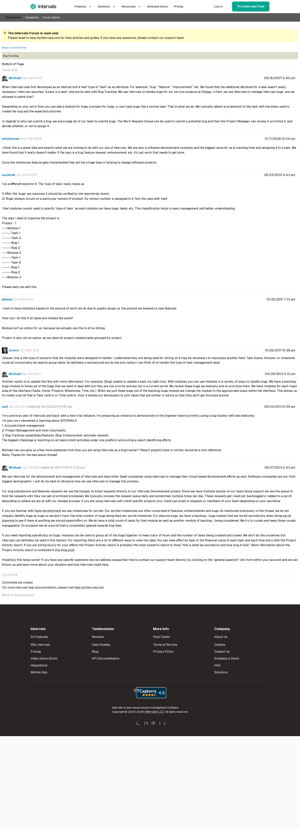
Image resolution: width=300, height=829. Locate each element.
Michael (15, 78)
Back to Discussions (18, 595)
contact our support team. (166, 38)
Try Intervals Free (250, 6)
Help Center (161, 637)
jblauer (7, 299)
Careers (219, 645)
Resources (131, 6)
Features (83, 6)
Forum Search (51, 17)
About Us (220, 637)
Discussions (13, 17)
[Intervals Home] (43, 6)
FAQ (217, 665)
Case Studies (101, 645)
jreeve (14, 350)
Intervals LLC (154, 712)
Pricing (178, 6)
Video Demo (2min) (44, 658)
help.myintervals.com (45, 38)
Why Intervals (40, 645)
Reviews (98, 637)
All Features (39, 637)
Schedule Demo (157, 6)
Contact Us (222, 652)
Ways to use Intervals (14, 47)
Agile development (47, 511)
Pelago (206, 92)
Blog (95, 652)
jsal (5, 407)
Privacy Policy (163, 652)
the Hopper (82, 491)
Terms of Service (165, 645)
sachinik (8, 175)
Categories (32, 17)
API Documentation (105, 658)
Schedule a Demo (226, 658)
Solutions (107, 6)
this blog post (64, 550)
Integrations (39, 665)
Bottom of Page (13, 64)
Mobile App (39, 672)
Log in (218, 6)
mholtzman (11, 139)
